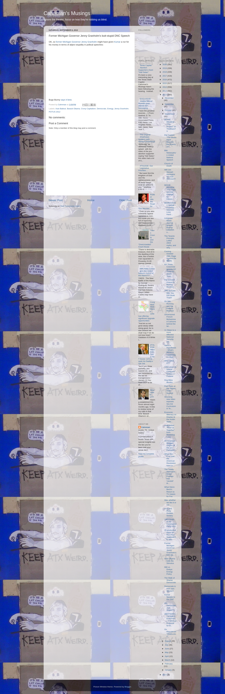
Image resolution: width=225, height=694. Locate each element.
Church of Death (168, 164)
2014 (164, 87)
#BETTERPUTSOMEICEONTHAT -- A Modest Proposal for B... (170, 620)
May (167, 652)
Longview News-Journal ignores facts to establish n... (169, 225)
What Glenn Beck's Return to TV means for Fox (169, 491)
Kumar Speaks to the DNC (169, 597)
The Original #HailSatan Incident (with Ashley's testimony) (146, 138)
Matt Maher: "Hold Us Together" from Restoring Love (169, 431)
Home (90, 200)
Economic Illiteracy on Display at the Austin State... (170, 417)
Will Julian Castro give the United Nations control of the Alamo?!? (146, 272)
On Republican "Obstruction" (170, 632)
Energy (110, 109)
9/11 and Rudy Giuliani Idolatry (168, 512)
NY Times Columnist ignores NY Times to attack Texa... (170, 270)
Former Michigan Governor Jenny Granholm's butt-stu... (170, 549)
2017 (164, 76)
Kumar (117, 42)
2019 (164, 68)
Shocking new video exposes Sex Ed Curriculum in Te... (170, 403)
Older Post (125, 200)
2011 (164, 675)
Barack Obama (73, 109)
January (168, 670)
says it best (66, 100)
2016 (164, 80)
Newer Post (56, 200)
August (168, 641)
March (168, 660)
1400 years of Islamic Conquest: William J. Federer (170, 371)
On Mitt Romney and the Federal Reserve (169, 306)
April (167, 656)
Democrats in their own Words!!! (170, 588)
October (168, 110)
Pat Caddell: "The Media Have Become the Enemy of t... (170, 141)
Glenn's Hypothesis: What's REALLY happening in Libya (170, 351)
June (167, 649)
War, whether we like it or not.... (170, 502)
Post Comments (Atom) (71, 206)
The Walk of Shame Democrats (170, 580)
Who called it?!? (169, 362)
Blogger (128, 687)
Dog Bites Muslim (168, 381)
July (167, 645)
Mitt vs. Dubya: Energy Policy (168, 570)
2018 (164, 72)
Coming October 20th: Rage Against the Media (170, 256)
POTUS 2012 (54, 112)
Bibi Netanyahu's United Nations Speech (170, 155)
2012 (164, 95)
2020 (164, 64)
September (169, 114)
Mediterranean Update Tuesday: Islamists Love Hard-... (170, 209)
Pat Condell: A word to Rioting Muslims (169, 283)
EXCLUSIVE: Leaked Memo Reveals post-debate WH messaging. (145, 103)
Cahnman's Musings (67, 13)
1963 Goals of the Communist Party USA (170, 523)
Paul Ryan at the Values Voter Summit (169, 389)
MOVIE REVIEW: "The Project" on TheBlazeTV (170, 125)
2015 (164, 83)
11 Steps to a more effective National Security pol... (170, 336)
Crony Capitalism (88, 109)
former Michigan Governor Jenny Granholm (76, 42)
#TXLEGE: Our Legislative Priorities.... (145, 168)
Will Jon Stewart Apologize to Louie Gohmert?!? (170, 175)
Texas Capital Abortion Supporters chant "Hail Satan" (145, 68)
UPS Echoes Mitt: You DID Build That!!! (169, 294)
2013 (164, 91)
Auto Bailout (61, 109)
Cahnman (145, 427)
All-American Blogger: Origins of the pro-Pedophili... (170, 445)
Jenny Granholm (121, 109)
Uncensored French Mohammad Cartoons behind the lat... (170, 320)
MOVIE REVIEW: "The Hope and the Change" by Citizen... (170, 192)
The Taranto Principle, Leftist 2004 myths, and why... (170, 242)
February (169, 664)
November (169, 104)
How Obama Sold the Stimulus (169, 561)
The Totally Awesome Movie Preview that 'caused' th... (169, 476)
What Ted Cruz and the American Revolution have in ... (170, 460)
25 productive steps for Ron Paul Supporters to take (170, 535)
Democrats (101, 109)
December (169, 98)
